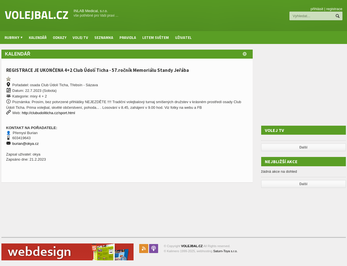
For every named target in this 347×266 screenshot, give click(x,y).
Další (303, 147)
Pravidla (127, 37)
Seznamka (103, 37)
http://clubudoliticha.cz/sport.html (48, 113)
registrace (334, 9)
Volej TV (80, 37)
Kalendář (38, 37)
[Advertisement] (303, 85)
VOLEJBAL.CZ (191, 246)
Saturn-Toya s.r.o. (225, 251)
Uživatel (183, 37)
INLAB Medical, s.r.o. (91, 11)
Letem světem (155, 37)
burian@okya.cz (25, 143)
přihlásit (317, 9)
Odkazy (59, 37)
